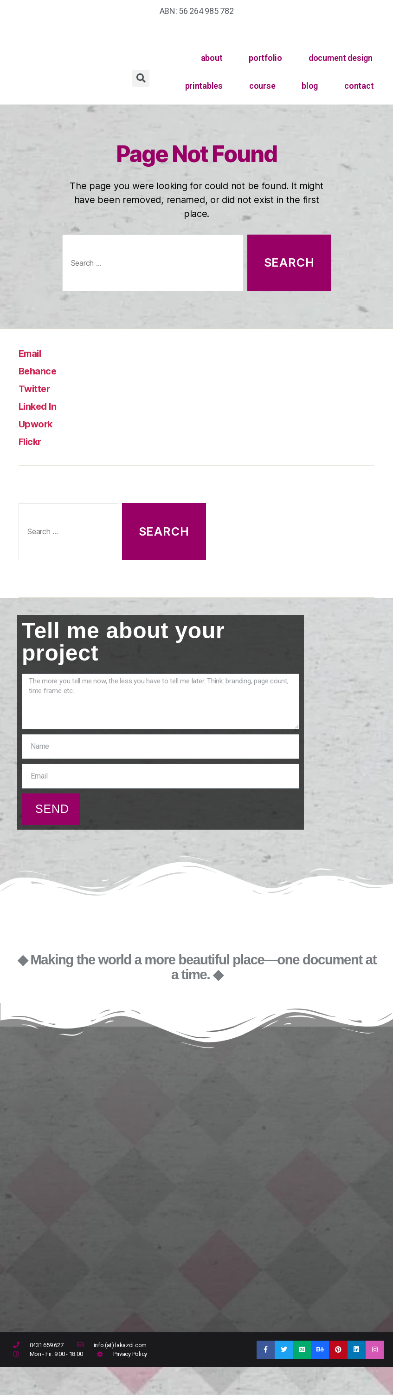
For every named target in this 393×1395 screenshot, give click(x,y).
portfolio (265, 58)
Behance (41, 370)
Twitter (37, 388)
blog (310, 86)
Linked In (41, 406)
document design (341, 58)
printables (204, 86)
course (262, 86)
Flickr (32, 441)
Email (32, 353)
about (212, 58)
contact (359, 86)
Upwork (39, 423)
